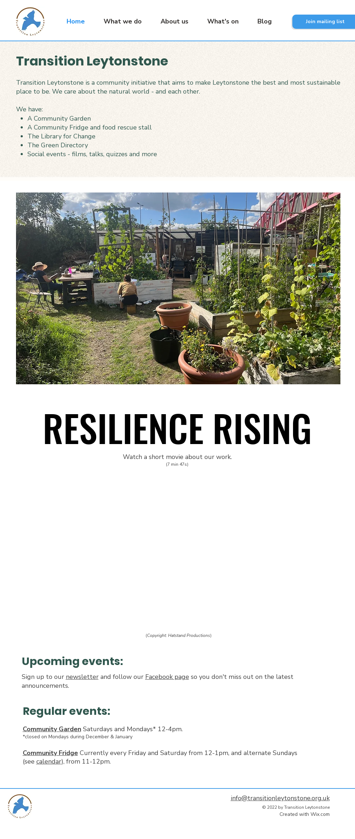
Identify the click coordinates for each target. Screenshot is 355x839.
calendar (48, 761)
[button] (118, 21)
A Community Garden (59, 118)
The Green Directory (57, 145)
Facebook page (167, 676)
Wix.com (320, 814)
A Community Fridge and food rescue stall (89, 127)
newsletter (82, 676)
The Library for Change (61, 136)
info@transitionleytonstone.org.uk (280, 798)
